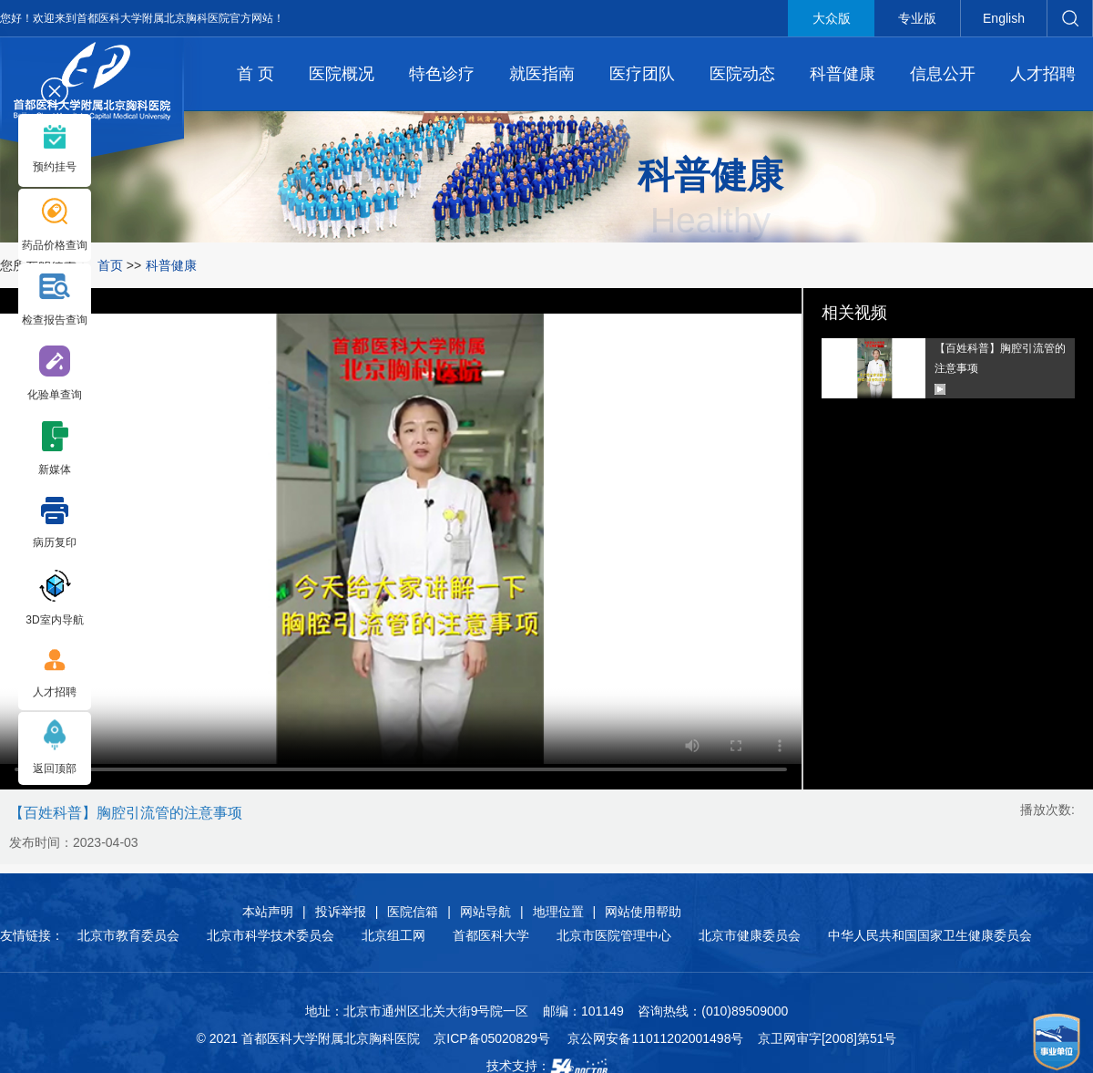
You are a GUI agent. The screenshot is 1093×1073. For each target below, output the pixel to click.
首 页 (255, 74)
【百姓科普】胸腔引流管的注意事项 (1000, 358)
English (1004, 18)
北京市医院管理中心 (614, 935)
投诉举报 (340, 911)
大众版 (831, 18)
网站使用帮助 (643, 911)
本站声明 (267, 911)
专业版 (917, 18)
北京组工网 (393, 935)
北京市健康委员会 (750, 935)
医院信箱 (412, 911)
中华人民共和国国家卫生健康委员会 (930, 935)
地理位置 (558, 911)
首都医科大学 (491, 935)
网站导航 (485, 911)
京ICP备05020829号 (492, 1038)
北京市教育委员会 (128, 935)
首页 (110, 265)
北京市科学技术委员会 (270, 935)
